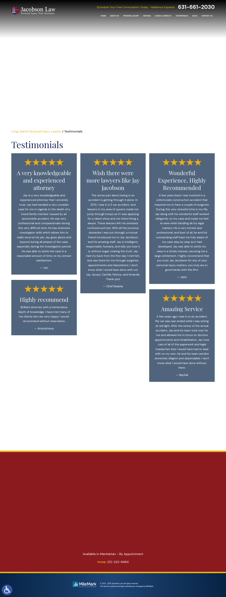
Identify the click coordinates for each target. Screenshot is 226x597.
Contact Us (207, 16)
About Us (114, 16)
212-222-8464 (113, 562)
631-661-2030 (196, 7)
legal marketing (126, 586)
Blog (194, 16)
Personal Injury (131, 16)
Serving (147, 16)
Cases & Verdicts (163, 16)
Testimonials (182, 16)
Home (103, 16)
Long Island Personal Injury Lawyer (36, 131)
